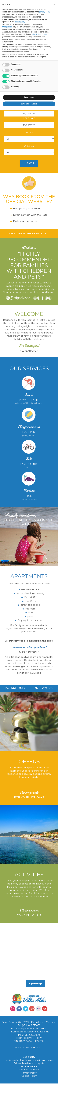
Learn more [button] (29, 97)
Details (37, 672)
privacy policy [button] (44, 12)
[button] (54, 4)
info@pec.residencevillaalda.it (32, 1031)
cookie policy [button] (20, 22)
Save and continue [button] (29, 104)
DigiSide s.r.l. (36, 1047)
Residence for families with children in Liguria (29, 1060)
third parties (7, 27)
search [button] (29, 163)
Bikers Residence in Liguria (29, 1063)
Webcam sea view (29, 1069)
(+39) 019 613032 (31, 1025)
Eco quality (29, 1056)
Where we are (29, 1066)
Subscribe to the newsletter (29, 233)
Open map (35, 983)
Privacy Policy (29, 1072)
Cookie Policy (29, 1075)
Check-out (29, 118)
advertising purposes (40, 34)
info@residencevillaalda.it (32, 1028)
